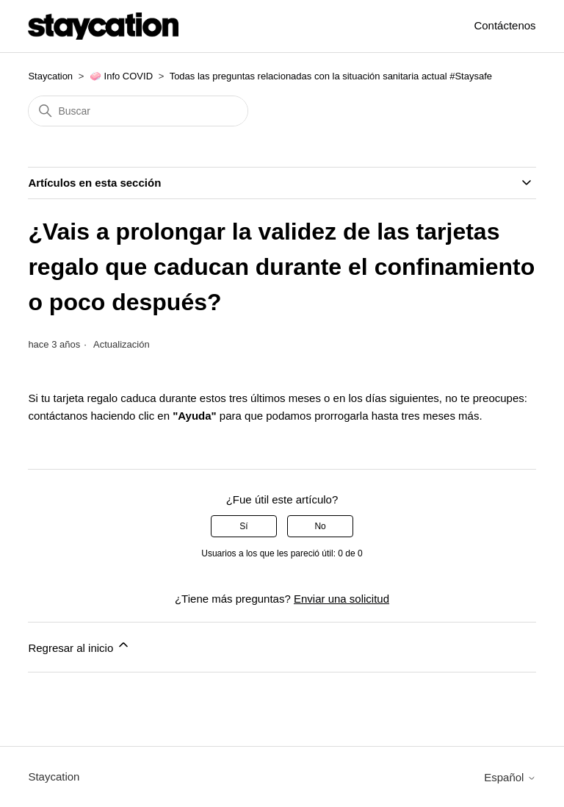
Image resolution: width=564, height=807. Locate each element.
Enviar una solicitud (341, 598)
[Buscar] (138, 111)
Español (509, 777)
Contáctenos (504, 25)
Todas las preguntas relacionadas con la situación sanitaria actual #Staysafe (331, 76)
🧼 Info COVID (121, 76)
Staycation (50, 76)
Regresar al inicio (79, 645)
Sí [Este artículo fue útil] (243, 526)
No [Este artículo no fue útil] (319, 526)
